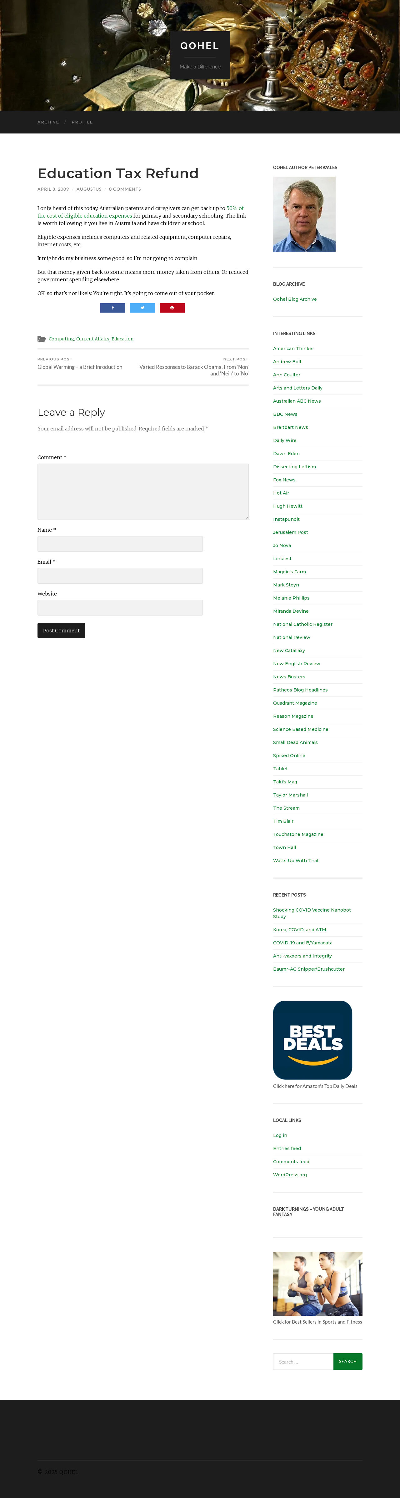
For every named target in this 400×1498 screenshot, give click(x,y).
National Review (291, 637)
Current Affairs (95, 339)
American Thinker (293, 348)
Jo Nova (282, 545)
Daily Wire (285, 440)
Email (47, 562)
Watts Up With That (296, 860)
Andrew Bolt (287, 361)
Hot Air (281, 493)
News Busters (289, 677)
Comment (52, 458)
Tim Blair (283, 821)
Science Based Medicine (300, 729)
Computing (62, 339)
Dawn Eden (286, 453)
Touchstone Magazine (298, 834)
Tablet (280, 769)
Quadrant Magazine (295, 703)
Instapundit (286, 519)
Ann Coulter (286, 375)
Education (126, 339)
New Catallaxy (289, 650)
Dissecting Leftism (294, 467)
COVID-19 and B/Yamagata (303, 943)
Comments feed (291, 1161)
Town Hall (284, 847)
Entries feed (287, 1148)
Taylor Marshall (290, 795)
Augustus (89, 189)
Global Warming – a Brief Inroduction (80, 363)
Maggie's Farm (289, 572)
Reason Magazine (293, 716)
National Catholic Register (302, 624)
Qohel (200, 45)
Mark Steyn (286, 585)
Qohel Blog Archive (295, 299)
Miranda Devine (291, 611)
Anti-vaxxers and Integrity (302, 956)
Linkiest (282, 558)
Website (47, 594)
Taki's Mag (285, 782)
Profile (82, 121)
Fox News (284, 480)
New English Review (296, 663)
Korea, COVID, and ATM (299, 929)
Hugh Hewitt (287, 506)
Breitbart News (290, 427)
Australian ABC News (297, 401)
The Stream (286, 808)
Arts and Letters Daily (297, 388)
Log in (280, 1135)
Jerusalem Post (290, 532)
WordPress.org (290, 1175)
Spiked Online (289, 755)
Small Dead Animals (295, 742)
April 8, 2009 (53, 189)
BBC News (285, 414)
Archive (48, 121)
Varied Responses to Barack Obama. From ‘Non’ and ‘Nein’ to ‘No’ (197, 367)
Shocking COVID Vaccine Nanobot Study (312, 913)
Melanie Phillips (291, 598)
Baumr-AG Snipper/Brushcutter (309, 969)
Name (47, 530)
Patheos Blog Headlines (300, 690)
